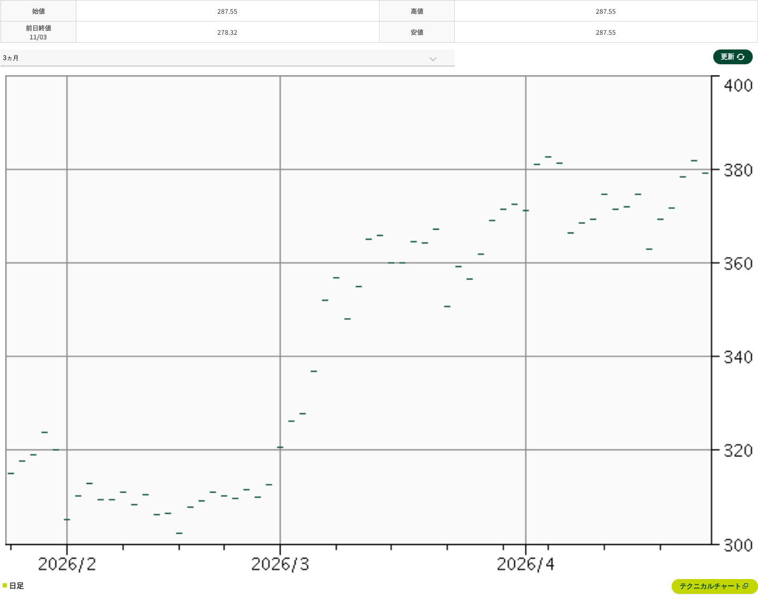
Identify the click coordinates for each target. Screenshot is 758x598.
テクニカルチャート (714, 586)
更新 (733, 57)
